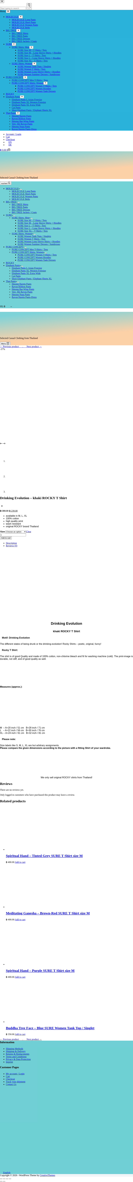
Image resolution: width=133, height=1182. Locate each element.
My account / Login (15, 1073)
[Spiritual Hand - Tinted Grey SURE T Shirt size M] (50, 849)
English (5, 1172)
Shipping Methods (14, 1048)
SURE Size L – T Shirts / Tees (32, 225)
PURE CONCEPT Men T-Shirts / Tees (30, 249)
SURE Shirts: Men (21, 217)
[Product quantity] (13, 534)
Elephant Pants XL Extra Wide (26, 273)
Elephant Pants (13, 265)
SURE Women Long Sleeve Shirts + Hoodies (39, 241)
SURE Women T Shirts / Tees (31, 239)
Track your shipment (15, 1081)
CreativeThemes (47, 1175)
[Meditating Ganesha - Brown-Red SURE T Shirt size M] (50, 907)
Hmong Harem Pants (21, 284)
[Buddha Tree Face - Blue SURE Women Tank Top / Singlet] (50, 1021)
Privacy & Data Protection (18, 1059)
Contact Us (11, 1084)
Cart (8, 137)
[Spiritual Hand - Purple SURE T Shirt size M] (50, 964)
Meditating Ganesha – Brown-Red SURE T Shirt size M (48, 913)
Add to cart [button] (20, 862)
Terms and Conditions (16, 1056)
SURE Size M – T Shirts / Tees (32, 220)
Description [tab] (11, 543)
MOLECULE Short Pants (24, 194)
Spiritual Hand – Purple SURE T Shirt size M (40, 970)
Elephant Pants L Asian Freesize (27, 268)
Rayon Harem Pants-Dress (24, 297)
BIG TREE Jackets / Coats (24, 212)
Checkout (10, 139)
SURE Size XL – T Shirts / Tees (33, 231)
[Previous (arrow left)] (1, 1181)
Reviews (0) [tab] (11, 545)
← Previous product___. (11, 346)
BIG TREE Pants (20, 207)
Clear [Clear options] (28, 531)
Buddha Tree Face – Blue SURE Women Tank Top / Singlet (50, 1028)
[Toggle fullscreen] (7, 1178)
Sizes (2, 531)
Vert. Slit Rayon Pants (22, 292)
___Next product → (32, 346)
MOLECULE (13, 188)
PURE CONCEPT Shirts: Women (28, 252)
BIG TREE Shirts (20, 204)
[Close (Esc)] (1, 1178)
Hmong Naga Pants (21, 294)
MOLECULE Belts (21, 199)
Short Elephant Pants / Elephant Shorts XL (32, 278)
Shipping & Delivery (16, 1051)
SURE (9, 215)
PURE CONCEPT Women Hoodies (34, 257)
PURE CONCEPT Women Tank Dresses (37, 260)
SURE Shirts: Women (22, 233)
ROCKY (10, 262)
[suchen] (5, 183)
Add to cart (6, 538)
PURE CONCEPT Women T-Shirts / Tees (37, 255)
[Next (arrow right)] (4, 1181)
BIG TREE (11, 202)
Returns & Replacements (17, 1054)
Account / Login (13, 134)
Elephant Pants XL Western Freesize (29, 270)
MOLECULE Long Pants (24, 191)
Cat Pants (16, 276)
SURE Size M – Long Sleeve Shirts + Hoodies (39, 223)
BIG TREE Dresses (21, 209)
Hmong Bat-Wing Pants (23, 289)
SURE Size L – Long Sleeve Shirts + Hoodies (39, 228)
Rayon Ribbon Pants (21, 286)
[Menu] (5, 343)
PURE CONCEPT (15, 247)
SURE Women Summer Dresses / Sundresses (39, 244)
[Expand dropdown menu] (21, 189)
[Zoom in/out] (10, 1178)
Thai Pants (11, 281)
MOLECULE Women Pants (25, 196)
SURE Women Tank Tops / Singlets (34, 236)
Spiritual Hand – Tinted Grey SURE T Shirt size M (44, 856)
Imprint (9, 1062)
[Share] (4, 1178)
